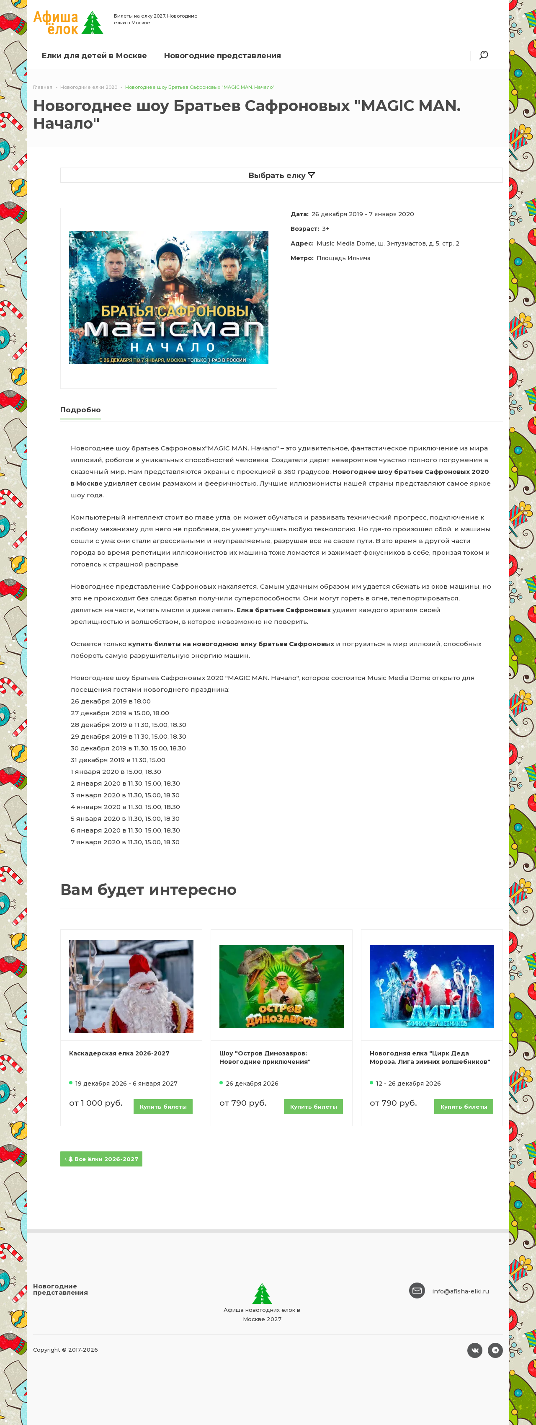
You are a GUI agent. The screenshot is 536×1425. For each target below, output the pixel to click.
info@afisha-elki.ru (460, 1291)
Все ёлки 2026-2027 (101, 1159)
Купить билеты (163, 1106)
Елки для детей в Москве (94, 55)
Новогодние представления (222, 55)
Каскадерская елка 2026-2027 (119, 1053)
